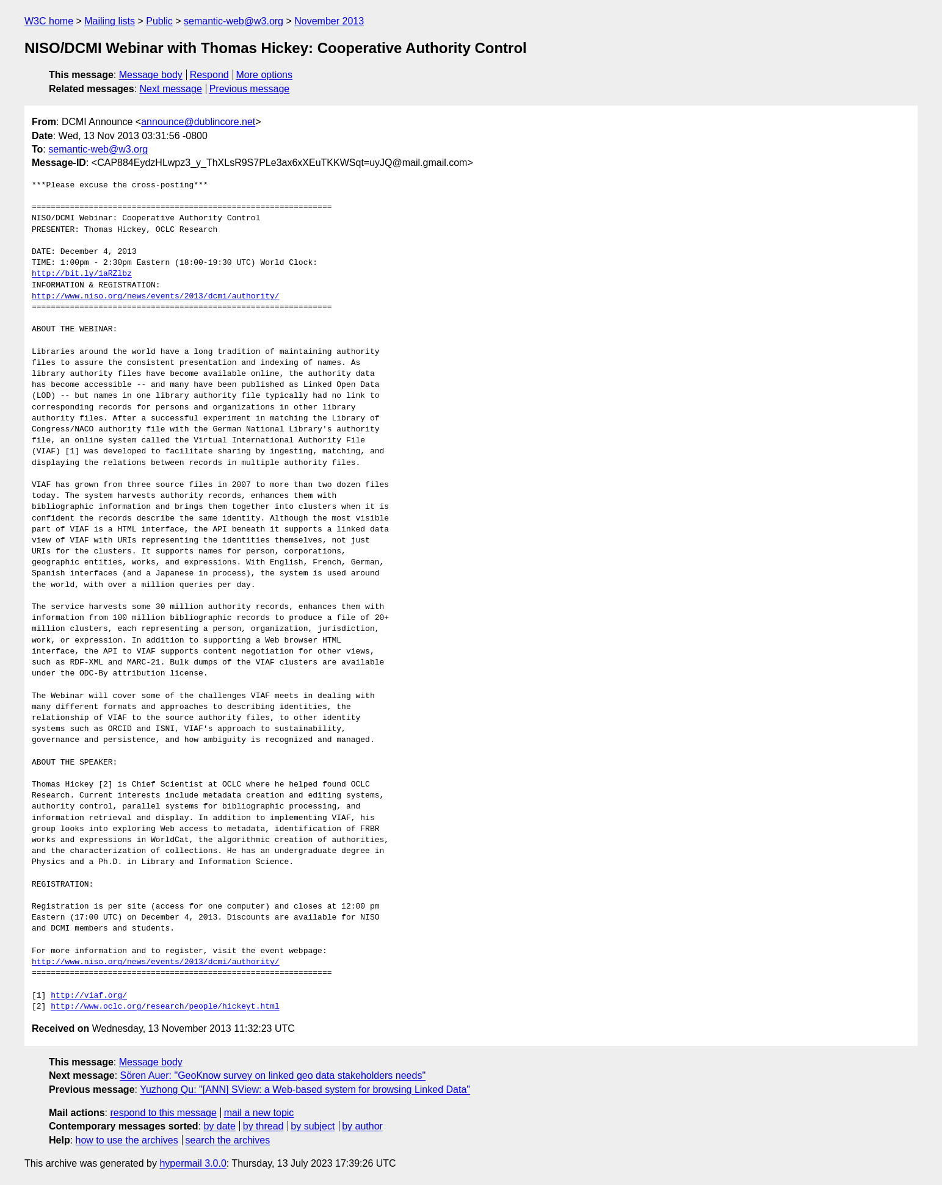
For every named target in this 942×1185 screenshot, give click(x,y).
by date (219, 1126)
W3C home (48, 21)
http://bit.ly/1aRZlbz (82, 273)
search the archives (228, 1140)
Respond (209, 75)
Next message (171, 89)
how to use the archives (127, 1140)
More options (264, 75)
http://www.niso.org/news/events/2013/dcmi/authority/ (156, 296)
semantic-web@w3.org (233, 21)
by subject (313, 1126)
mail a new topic (259, 1113)
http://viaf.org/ (89, 995)
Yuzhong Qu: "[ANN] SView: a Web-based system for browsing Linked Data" (305, 1089)
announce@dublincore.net (198, 122)
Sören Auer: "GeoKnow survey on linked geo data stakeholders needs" (273, 1075)
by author (362, 1126)
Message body (151, 75)
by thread (263, 1126)
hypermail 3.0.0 (192, 1163)
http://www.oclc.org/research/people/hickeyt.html (165, 1006)
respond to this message (163, 1113)
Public (159, 21)
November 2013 (329, 21)
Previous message (249, 89)
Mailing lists (109, 21)
